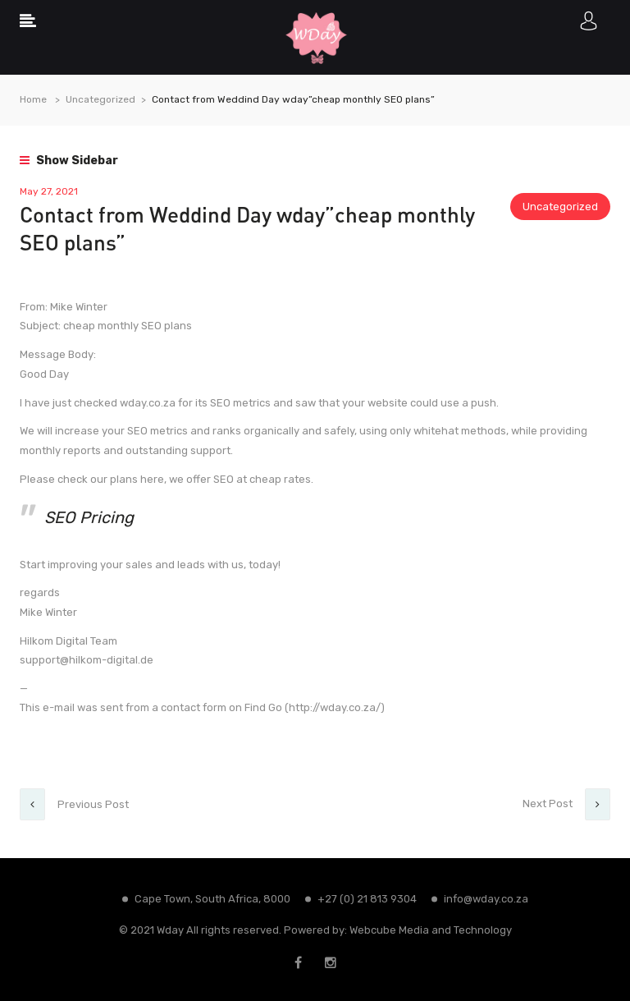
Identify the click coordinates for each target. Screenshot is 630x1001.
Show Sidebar (69, 161)
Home (33, 99)
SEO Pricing (89, 517)
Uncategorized (100, 99)
